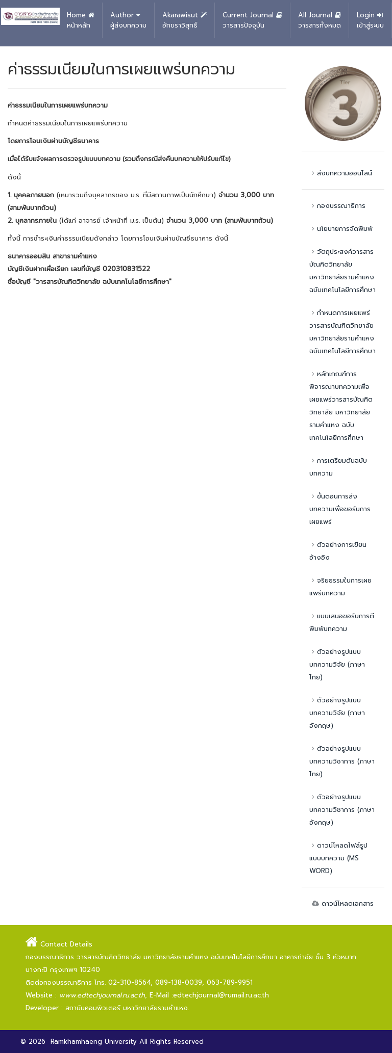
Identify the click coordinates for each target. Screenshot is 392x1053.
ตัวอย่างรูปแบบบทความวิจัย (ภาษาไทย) (337, 664)
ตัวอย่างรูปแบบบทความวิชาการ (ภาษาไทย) (342, 761)
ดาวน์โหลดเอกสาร (341, 903)
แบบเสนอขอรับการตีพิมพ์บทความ (341, 622)
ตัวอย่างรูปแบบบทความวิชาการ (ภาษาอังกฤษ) (342, 809)
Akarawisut (184, 20)
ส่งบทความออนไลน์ (340, 173)
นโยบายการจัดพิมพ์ (341, 228)
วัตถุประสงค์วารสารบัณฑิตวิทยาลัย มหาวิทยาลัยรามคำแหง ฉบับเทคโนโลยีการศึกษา (342, 271)
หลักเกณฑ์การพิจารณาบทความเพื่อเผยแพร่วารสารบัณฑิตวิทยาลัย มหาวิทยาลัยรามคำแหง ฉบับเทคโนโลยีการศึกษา (341, 405)
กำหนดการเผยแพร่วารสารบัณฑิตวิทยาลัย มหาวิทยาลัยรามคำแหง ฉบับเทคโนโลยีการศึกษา (342, 332)
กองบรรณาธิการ (337, 205)
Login (370, 20)
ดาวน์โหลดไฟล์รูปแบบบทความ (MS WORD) (338, 858)
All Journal (319, 20)
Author (128, 20)
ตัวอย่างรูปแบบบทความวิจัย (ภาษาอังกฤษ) (337, 712)
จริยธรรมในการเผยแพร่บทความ (340, 586)
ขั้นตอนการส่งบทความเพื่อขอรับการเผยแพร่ (340, 508)
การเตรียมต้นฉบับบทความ (338, 467)
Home (80, 20)
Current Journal (252, 20)
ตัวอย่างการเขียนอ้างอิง (337, 551)
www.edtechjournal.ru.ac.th (102, 995)
